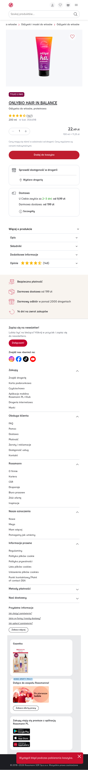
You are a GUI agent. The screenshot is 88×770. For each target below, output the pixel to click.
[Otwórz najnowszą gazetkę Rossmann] (20, 660)
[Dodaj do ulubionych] (72, 36)
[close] (79, 756)
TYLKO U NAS (16, 94)
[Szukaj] (75, 14)
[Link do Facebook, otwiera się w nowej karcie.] (19, 359)
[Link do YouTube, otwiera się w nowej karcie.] (33, 359)
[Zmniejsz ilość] (13, 131)
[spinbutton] (19, 131)
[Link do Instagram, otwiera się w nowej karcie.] (11, 359)
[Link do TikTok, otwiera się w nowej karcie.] (26, 359)
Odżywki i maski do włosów (36, 24)
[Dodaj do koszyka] (44, 155)
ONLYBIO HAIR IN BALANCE (33, 103)
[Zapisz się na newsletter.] (18, 343)
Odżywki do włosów (68, 24)
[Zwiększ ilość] (26, 131)
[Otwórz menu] (76, 5)
